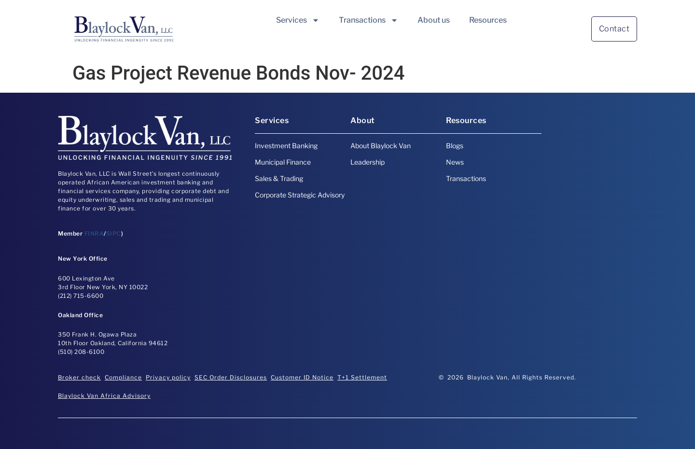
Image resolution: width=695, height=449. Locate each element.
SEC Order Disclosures (231, 377)
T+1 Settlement (362, 377)
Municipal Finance (283, 162)
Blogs (454, 145)
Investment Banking (286, 145)
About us (433, 20)
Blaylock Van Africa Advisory (104, 395)
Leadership (367, 162)
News (455, 162)
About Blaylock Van (380, 145)
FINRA (94, 233)
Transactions (368, 20)
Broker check (79, 377)
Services (298, 20)
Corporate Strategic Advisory (300, 195)
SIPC (113, 233)
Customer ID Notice (302, 377)
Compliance (123, 377)
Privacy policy (168, 377)
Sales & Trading (279, 178)
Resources (488, 20)
